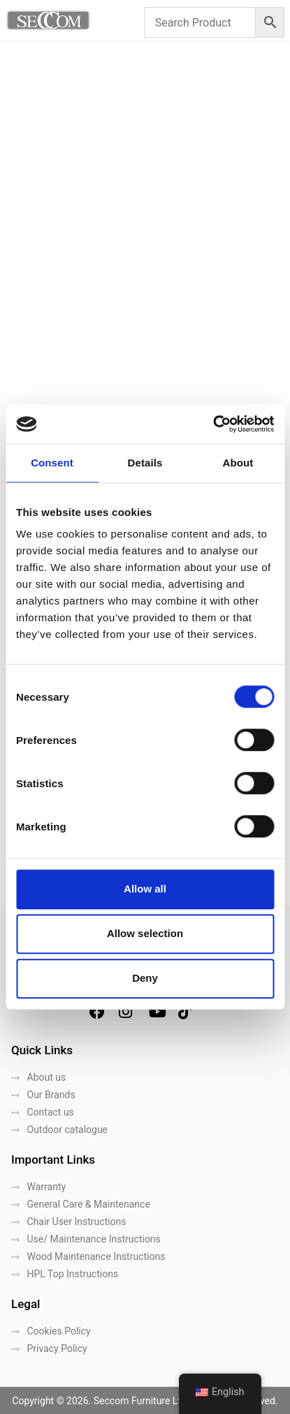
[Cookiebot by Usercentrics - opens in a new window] (213, 424)
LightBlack (168, 1399)
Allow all (145, 889)
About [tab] (238, 463)
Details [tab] (145, 463)
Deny (145, 978)
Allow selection (145, 933)
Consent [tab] (52, 463)
